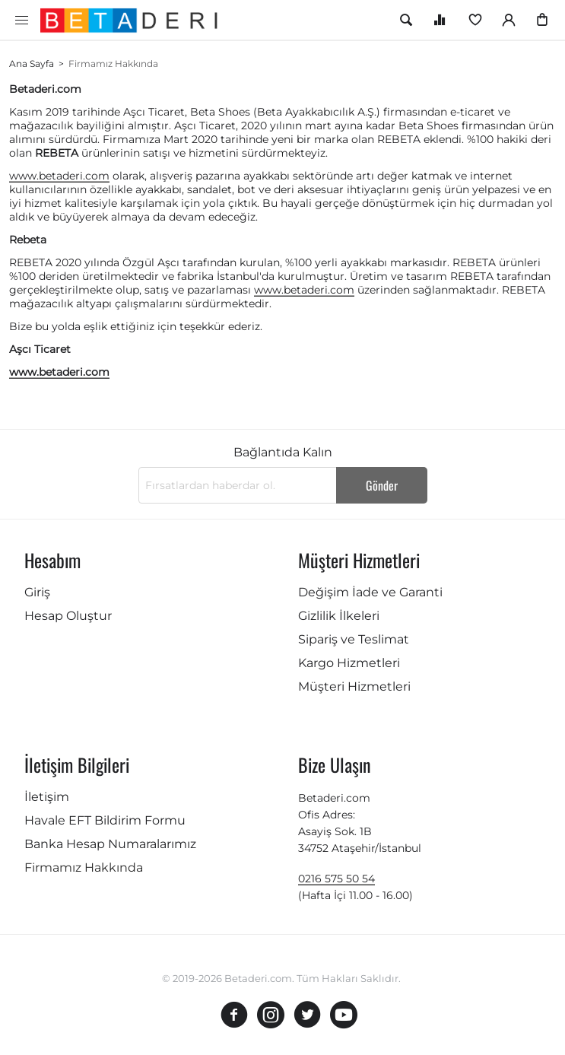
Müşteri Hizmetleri (354, 686)
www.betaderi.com (59, 176)
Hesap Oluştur (68, 616)
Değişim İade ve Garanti (370, 592)
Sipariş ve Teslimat (353, 639)
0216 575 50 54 (336, 878)
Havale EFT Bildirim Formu (105, 820)
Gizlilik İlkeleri (338, 616)
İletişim (46, 797)
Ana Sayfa (31, 63)
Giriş (37, 592)
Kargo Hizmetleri (349, 663)
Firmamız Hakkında (83, 867)
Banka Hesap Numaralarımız (110, 844)
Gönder (382, 485)
